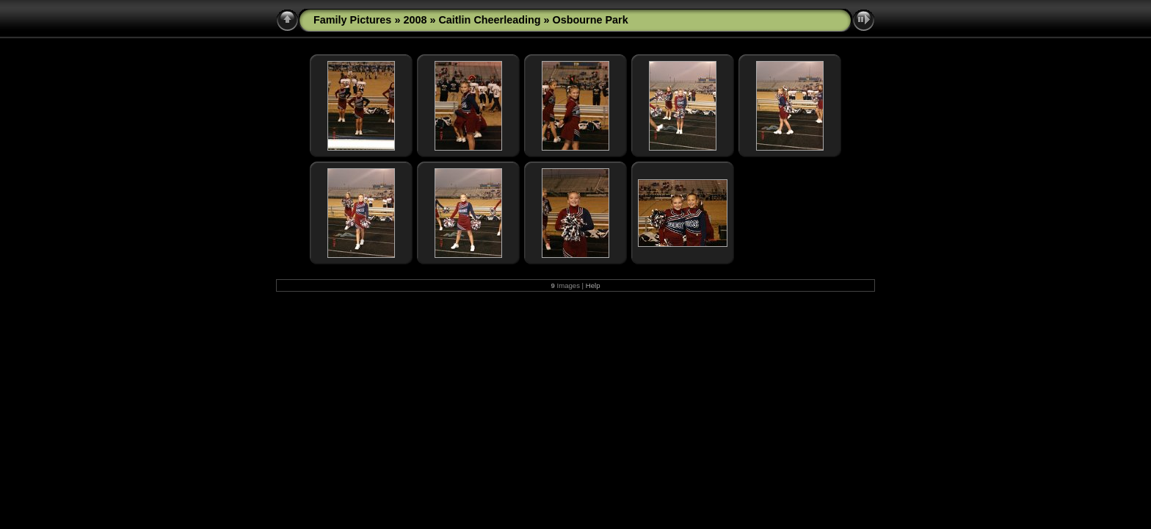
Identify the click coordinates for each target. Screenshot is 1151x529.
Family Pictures (352, 20)
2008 (414, 20)
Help (593, 285)
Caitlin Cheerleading (489, 20)
